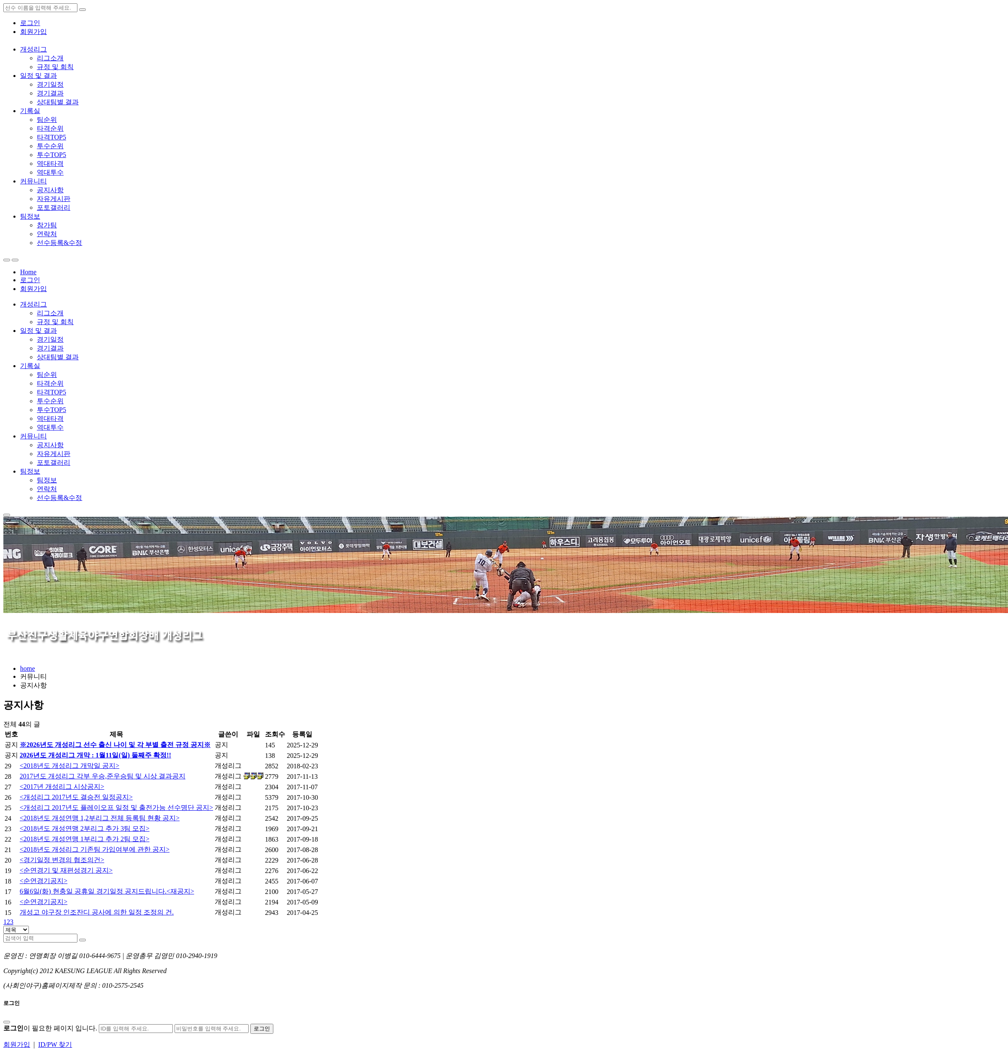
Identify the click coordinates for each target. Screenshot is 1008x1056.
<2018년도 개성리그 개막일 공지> (69, 765)
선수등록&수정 (59, 242)
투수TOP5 (51, 154)
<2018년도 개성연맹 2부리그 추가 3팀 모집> (84, 828)
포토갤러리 (53, 207)
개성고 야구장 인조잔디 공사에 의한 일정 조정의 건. (97, 912)
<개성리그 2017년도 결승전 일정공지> (76, 797)
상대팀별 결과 (58, 102)
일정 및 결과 (38, 75)
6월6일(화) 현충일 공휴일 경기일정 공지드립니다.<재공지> (107, 891)
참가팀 (47, 225)
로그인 (30, 22)
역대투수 (50, 172)
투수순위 (50, 145)
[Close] (6, 1022)
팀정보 (30, 216)
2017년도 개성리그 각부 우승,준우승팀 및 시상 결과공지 (102, 776)
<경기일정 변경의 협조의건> (62, 859)
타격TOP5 (51, 137)
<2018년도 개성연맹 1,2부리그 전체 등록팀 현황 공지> (100, 818)
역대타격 (50, 163)
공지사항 (50, 189)
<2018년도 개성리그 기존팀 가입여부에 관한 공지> (95, 849)
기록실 (30, 110)
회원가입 (33, 31)
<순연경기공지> (43, 880)
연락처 (47, 233)
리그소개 (50, 58)
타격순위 (50, 128)
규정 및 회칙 (55, 66)
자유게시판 (53, 198)
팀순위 (47, 119)
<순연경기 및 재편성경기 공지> (66, 870)
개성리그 (33, 49)
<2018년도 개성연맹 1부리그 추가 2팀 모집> (84, 838)
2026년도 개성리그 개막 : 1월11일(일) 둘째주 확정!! (95, 755)
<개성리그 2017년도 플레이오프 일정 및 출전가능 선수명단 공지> (116, 807)
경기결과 (50, 93)
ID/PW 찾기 (55, 1044)
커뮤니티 (33, 181)
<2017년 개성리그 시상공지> (62, 786)
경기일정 (50, 84)
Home (28, 272)
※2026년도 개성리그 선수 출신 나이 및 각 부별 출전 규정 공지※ (115, 744)
